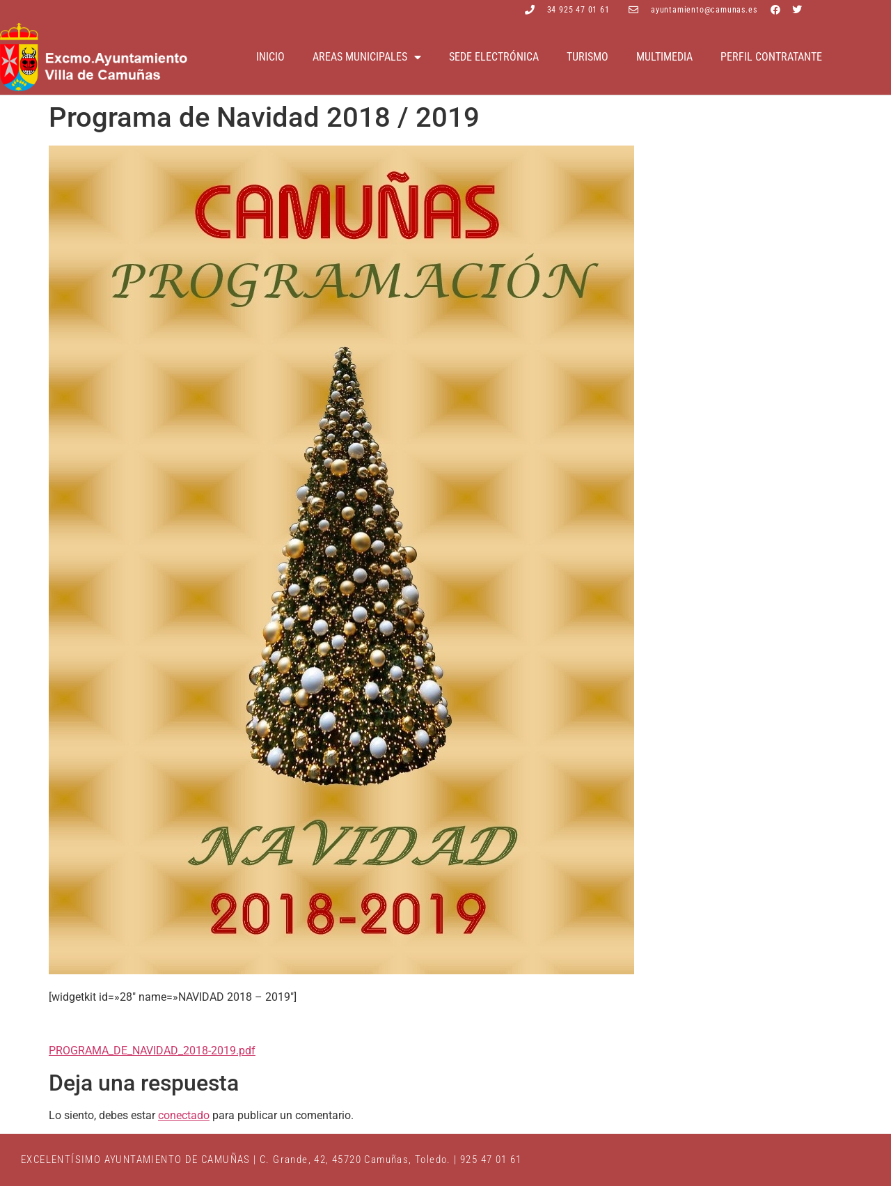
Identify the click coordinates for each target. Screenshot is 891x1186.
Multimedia (664, 56)
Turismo (587, 56)
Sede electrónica (494, 56)
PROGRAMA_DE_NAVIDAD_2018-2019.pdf (152, 1050)
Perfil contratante (771, 56)
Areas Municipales (367, 57)
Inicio (270, 56)
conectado (184, 1115)
